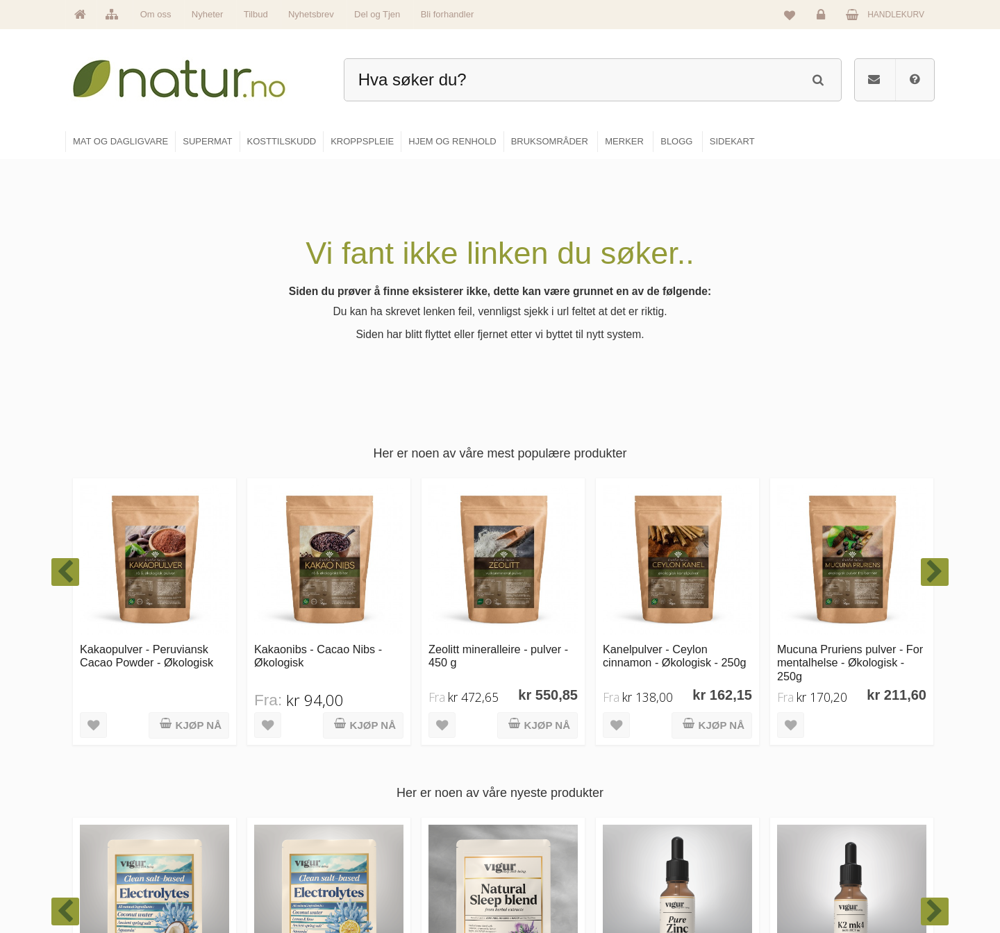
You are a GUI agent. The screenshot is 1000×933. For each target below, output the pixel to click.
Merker (384, 822)
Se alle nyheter (398, 852)
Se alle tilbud (395, 881)
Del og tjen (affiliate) (702, 852)
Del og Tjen (377, 14)
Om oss (156, 14)
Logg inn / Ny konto (841, 762)
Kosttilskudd (540, 822)
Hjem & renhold (547, 881)
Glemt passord (833, 792)
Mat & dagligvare (549, 762)
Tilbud (256, 14)
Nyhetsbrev (311, 14)
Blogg (676, 762)
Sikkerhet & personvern (849, 881)
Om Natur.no (394, 792)
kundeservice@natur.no (204, 843)
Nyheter (208, 14)
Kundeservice (831, 822)
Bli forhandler (447, 14)
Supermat (536, 792)
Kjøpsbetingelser (836, 852)
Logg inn (823, 18)
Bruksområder (691, 792)
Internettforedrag (696, 822)
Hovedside (390, 762)
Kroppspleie (540, 852)
